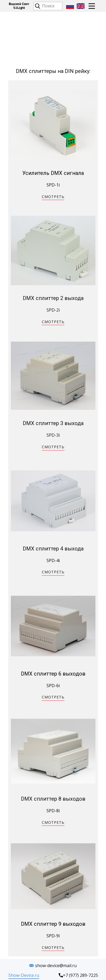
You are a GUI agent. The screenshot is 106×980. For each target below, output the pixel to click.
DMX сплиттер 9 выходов (53, 924)
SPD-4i (53, 560)
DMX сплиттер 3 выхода (53, 423)
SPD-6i (53, 685)
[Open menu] (91, 6)
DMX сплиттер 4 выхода (53, 548)
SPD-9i (53, 936)
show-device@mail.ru (53, 966)
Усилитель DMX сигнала (53, 173)
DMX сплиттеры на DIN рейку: (53, 71)
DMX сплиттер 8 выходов (53, 799)
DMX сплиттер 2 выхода (53, 298)
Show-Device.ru (23, 975)
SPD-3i (53, 435)
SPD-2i (53, 310)
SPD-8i (53, 811)
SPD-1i (53, 185)
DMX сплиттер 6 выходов (53, 674)
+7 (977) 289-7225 (78, 975)
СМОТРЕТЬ (53, 196)
